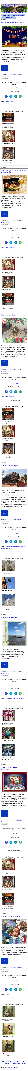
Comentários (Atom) (13, 1067)
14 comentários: (5, 371)
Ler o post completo (5, 67)
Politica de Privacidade (18, 15)
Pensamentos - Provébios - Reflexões (14, 698)
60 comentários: (5, 821)
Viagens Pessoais (5, 548)
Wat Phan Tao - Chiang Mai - (10, 466)
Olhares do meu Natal (8, 315)
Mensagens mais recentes (10, 1061)
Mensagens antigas (20, 1063)
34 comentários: (5, 76)
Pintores (7, 994)
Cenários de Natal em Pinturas (10, 916)
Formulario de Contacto (8, 17)
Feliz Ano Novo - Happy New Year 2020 (13, 22)
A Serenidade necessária (9, 617)
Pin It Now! (15, 88)
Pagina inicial (6, 15)
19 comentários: (5, 222)
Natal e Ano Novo (9, 101)
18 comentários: (5, 969)
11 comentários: (5, 673)
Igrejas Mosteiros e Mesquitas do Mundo (15, 546)
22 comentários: (5, 521)
